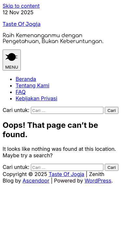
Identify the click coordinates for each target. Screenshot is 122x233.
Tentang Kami (32, 85)
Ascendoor (35, 180)
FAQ (21, 92)
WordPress (98, 180)
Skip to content (21, 6)
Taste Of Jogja (22, 24)
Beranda (26, 79)
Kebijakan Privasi (36, 98)
